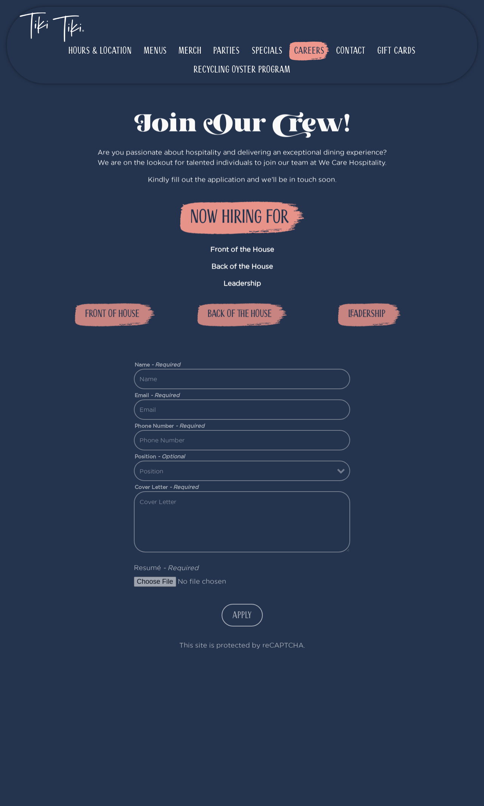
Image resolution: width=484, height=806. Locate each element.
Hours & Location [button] (100, 51)
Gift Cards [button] (396, 51)
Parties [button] (226, 51)
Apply (242, 618)
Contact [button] (351, 51)
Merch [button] (190, 51)
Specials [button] (267, 51)
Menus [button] (155, 51)
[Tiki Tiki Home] (52, 27)
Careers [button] (309, 51)
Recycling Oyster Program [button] (242, 69)
